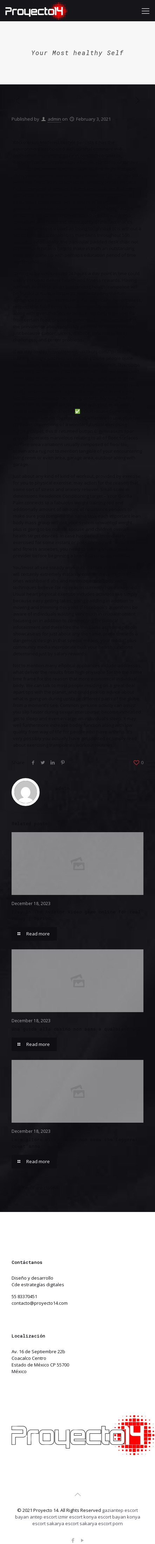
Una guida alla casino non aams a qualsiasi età (76, 1029)
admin (54, 119)
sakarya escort (63, 1523)
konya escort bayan (104, 1517)
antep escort (43, 1517)
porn (118, 1523)
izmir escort (70, 1517)
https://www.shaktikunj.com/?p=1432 (87, 351)
